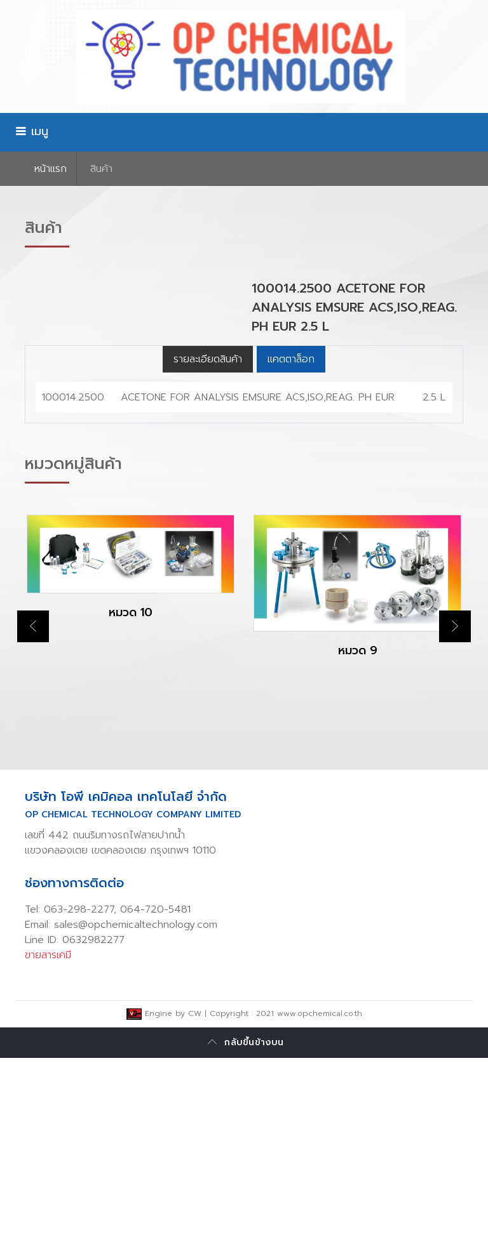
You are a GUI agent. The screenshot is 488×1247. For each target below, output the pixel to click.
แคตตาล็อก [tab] (291, 548)
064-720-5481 (155, 1098)
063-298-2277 (79, 1098)
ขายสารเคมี (48, 1144)
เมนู (31, 131)
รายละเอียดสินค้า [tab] (207, 548)
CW (194, 1202)
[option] (130, 767)
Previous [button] (33, 815)
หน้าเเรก (50, 168)
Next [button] (455, 815)
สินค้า (101, 168)
